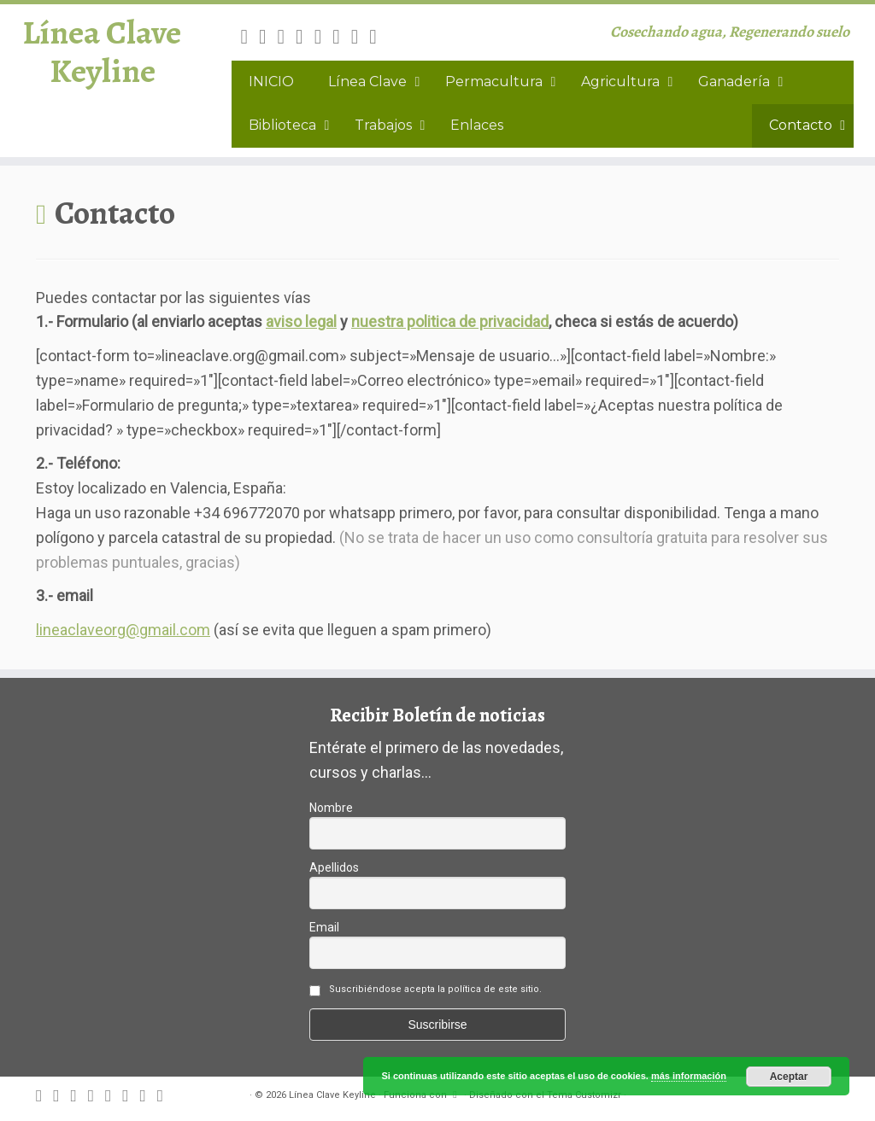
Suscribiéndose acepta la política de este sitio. (435, 989)
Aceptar (789, 1077)
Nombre (331, 807)
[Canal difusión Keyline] (378, 37)
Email (324, 927)
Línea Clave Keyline (102, 55)
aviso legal (301, 321)
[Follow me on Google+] (323, 37)
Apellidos (334, 867)
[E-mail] (268, 37)
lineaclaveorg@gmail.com (123, 630)
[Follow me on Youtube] (360, 37)
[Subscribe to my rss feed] (249, 37)
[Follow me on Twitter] (287, 37)
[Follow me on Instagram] (341, 37)
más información (688, 1076)
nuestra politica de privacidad (450, 321)
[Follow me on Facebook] (305, 37)
